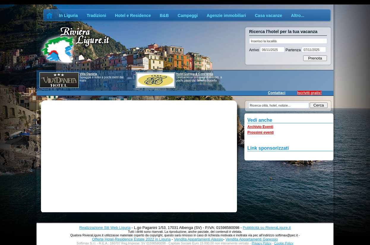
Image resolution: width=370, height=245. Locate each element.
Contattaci (276, 93)
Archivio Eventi (260, 127)
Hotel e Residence (133, 15)
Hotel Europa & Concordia (194, 74)
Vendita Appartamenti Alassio (198, 239)
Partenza (293, 50)
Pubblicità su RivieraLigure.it (267, 227)
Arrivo (254, 50)
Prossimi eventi (260, 132)
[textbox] (288, 41)
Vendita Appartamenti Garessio (251, 239)
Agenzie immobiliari (226, 15)
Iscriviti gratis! (309, 93)
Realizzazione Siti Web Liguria (105, 227)
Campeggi (188, 15)
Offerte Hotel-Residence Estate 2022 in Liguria (131, 239)
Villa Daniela (88, 74)
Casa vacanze (268, 15)
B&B (164, 15)
